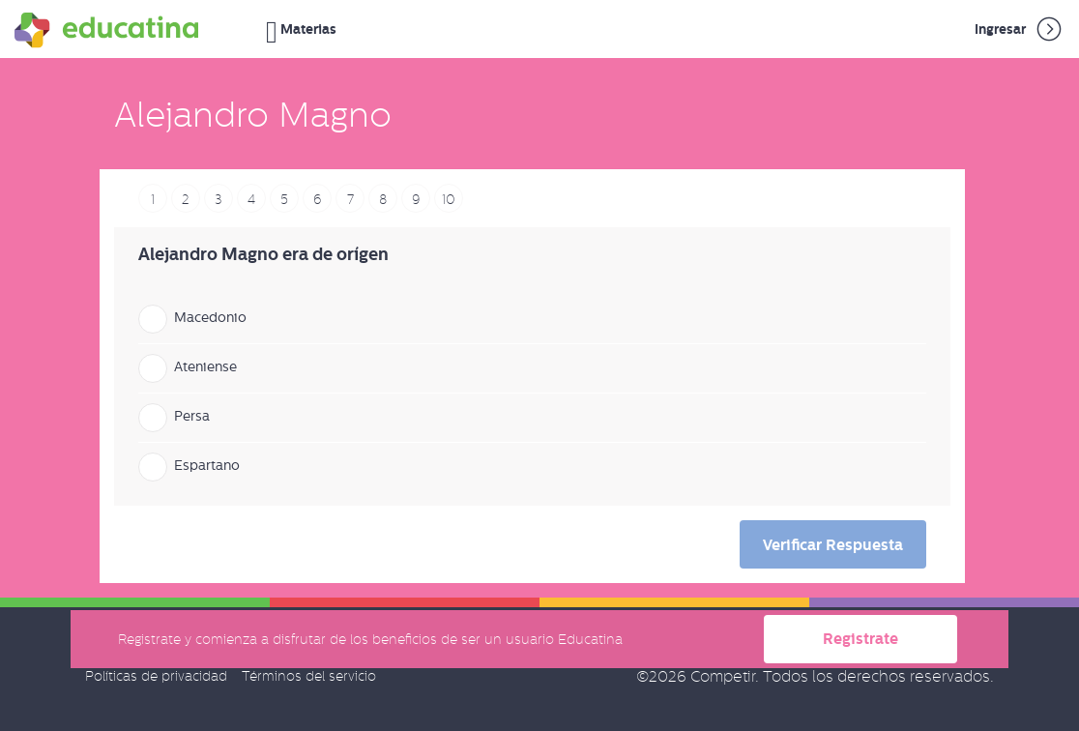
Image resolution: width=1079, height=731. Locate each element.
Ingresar (1019, 29)
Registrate (860, 638)
